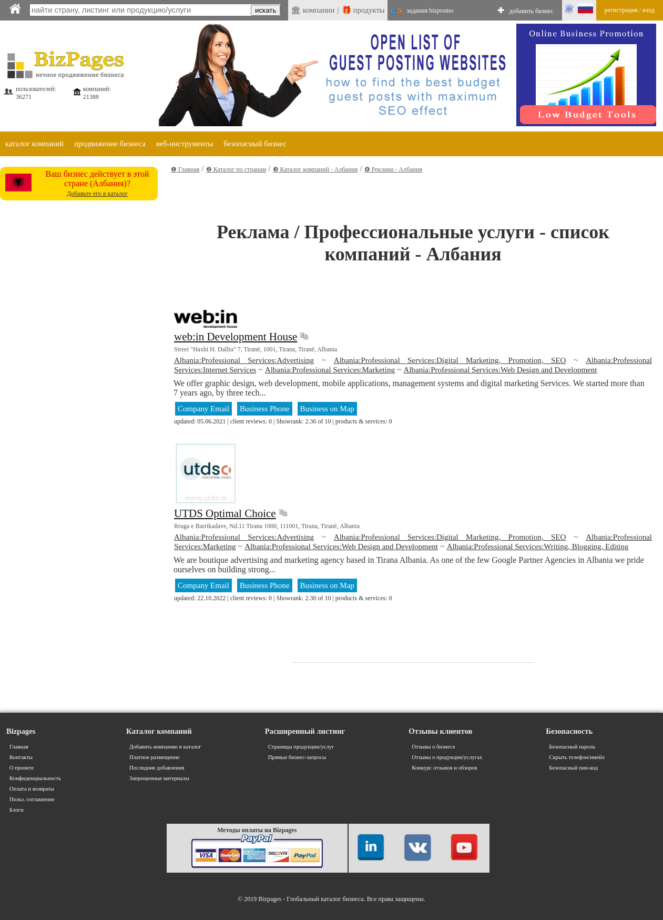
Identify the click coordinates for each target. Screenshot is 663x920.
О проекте (21, 768)
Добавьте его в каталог (97, 193)
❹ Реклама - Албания (393, 169)
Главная (18, 747)
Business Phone (265, 409)
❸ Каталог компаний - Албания (315, 169)
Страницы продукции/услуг (301, 747)
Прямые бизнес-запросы (297, 757)
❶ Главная (185, 169)
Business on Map (327, 409)
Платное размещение (154, 757)
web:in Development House (235, 336)
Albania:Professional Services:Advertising (244, 360)
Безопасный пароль (572, 747)
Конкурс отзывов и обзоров (444, 768)
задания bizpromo (429, 10)
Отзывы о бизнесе (433, 747)
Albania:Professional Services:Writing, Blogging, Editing (538, 546)
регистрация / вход (630, 10)
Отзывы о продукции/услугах (447, 757)
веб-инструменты (184, 143)
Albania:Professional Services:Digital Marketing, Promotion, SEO (450, 360)
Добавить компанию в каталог (165, 747)
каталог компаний (34, 143)
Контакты (21, 757)
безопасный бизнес (254, 143)
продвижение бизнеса (110, 143)
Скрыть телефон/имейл (577, 757)
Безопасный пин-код (573, 768)
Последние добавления (156, 768)
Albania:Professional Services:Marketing (330, 370)
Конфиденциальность (35, 778)
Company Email (203, 409)
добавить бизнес (531, 11)
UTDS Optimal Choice (225, 513)
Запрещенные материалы (159, 778)
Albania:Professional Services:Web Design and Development (500, 370)
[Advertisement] (98, 303)
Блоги (16, 810)
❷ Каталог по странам (236, 169)
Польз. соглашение (32, 799)
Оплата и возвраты (31, 789)
